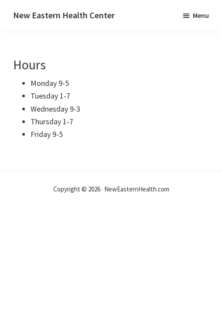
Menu (201, 15)
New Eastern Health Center (64, 15)
